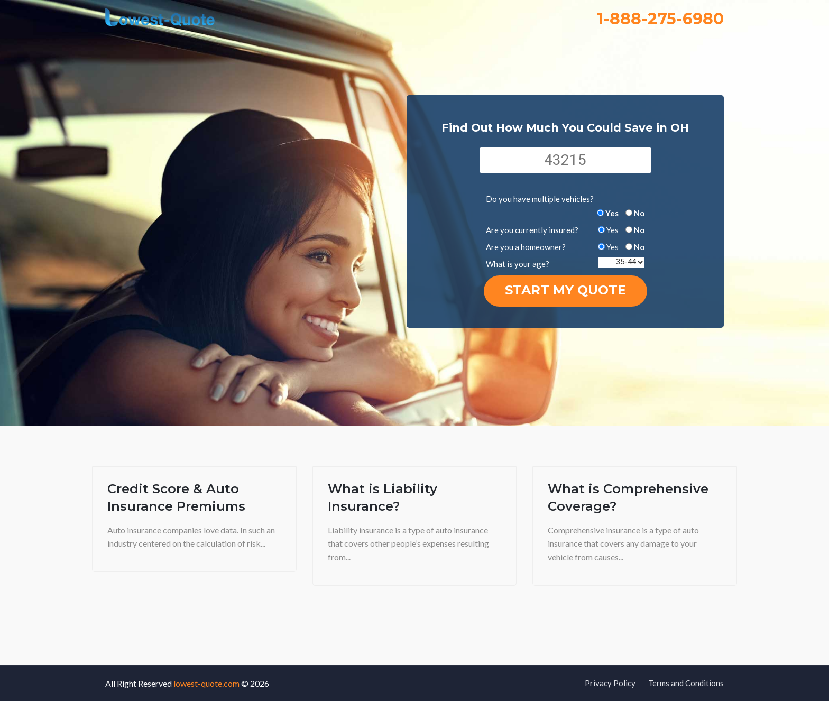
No (639, 213)
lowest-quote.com (206, 683)
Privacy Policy (610, 683)
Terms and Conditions (686, 683)
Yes (612, 213)
